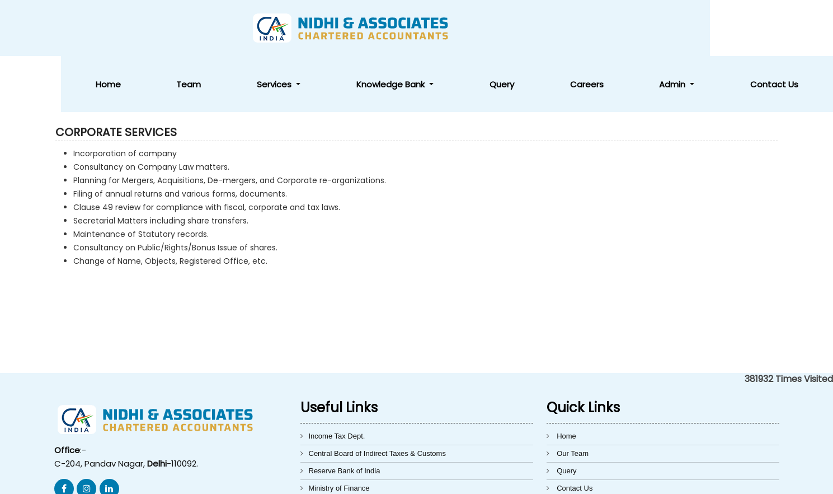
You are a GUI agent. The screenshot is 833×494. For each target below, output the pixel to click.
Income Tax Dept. (337, 380)
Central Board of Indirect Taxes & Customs (377, 397)
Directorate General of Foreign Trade (368, 449)
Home (308, 28)
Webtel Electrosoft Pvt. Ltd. (624, 478)
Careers (653, 28)
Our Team (573, 397)
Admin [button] (713, 28)
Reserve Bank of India (344, 415)
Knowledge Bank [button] (512, 28)
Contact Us (788, 28)
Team (362, 28)
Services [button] (422, 28)
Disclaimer (574, 449)
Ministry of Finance (339, 432)
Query (595, 28)
